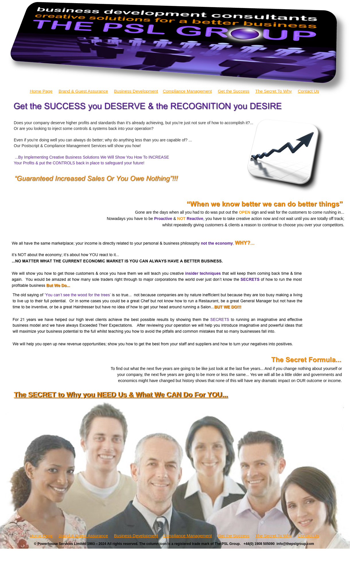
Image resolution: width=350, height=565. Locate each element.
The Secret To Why (273, 91)
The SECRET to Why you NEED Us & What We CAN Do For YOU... (121, 394)
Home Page (41, 91)
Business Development (136, 91)
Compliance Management (187, 91)
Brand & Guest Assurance (83, 91)
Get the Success (233, 91)
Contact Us (308, 91)
